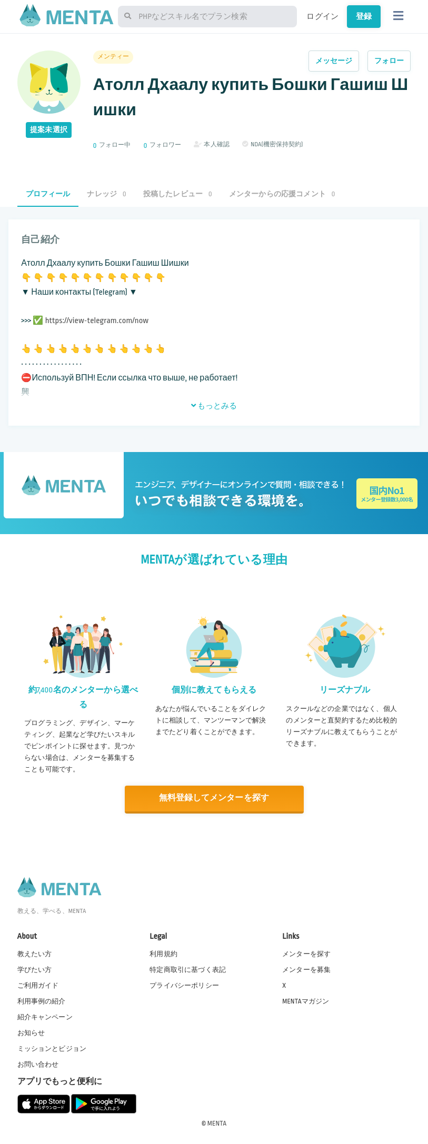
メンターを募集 (306, 968)
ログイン (322, 16)
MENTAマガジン (305, 1000)
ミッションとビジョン (52, 1047)
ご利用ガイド (38, 984)
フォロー (389, 61)
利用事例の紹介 (41, 1000)
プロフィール (48, 194)
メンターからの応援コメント (282, 194)
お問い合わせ (38, 1064)
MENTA (217, 1122)
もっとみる (214, 406)
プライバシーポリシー (184, 984)
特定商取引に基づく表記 (188, 968)
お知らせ (31, 1032)
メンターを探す (306, 953)
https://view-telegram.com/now (97, 320)
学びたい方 (34, 968)
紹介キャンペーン (45, 1016)
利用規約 (163, 953)
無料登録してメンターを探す (214, 798)
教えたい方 (34, 953)
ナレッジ (106, 194)
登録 (364, 16)
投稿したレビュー (177, 194)
